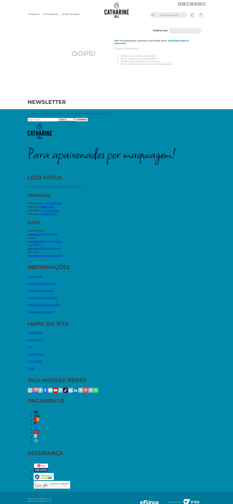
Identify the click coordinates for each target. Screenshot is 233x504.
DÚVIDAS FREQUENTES (42, 283)
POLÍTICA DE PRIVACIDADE (44, 305)
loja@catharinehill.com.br (43, 234)
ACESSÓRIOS (36, 340)
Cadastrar (81, 119)
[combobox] (168, 15)
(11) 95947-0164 (54, 203)
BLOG (31, 368)
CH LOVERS (35, 361)
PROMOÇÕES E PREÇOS (42, 297)
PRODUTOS (35, 333)
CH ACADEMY (36, 354)
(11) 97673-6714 (48, 214)
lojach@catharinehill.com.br (44, 248)
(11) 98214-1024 (45, 206)
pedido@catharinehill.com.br (45, 255)
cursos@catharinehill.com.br (44, 241)
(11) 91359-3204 (50, 210)
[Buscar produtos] (153, 15)
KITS (30, 347)
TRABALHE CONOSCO (41, 312)
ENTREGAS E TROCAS (41, 290)
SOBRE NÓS (35, 276)
